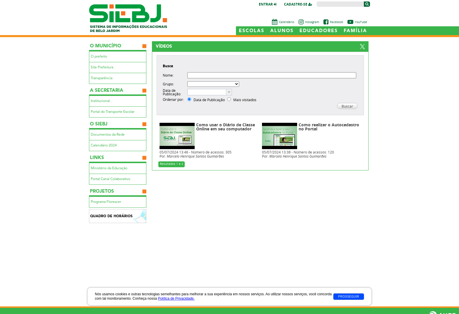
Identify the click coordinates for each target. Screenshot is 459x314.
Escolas (251, 31)
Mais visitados (244, 99)
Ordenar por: (173, 99)
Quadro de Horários (111, 216)
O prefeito (99, 56)
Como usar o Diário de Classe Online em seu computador (225, 127)
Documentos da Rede (108, 135)
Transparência (101, 78)
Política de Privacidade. (176, 298)
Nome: (168, 75)
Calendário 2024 (104, 145)
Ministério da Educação (109, 168)
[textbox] (206, 92)
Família (355, 31)
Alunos (282, 31)
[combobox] (209, 92)
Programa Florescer (106, 202)
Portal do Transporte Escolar (112, 112)
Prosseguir (348, 296)
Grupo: (168, 84)
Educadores (318, 31)
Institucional (100, 101)
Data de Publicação (209, 99)
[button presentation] (229, 92)
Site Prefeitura (102, 67)
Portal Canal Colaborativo (110, 179)
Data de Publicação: (172, 92)
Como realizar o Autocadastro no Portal (329, 127)
